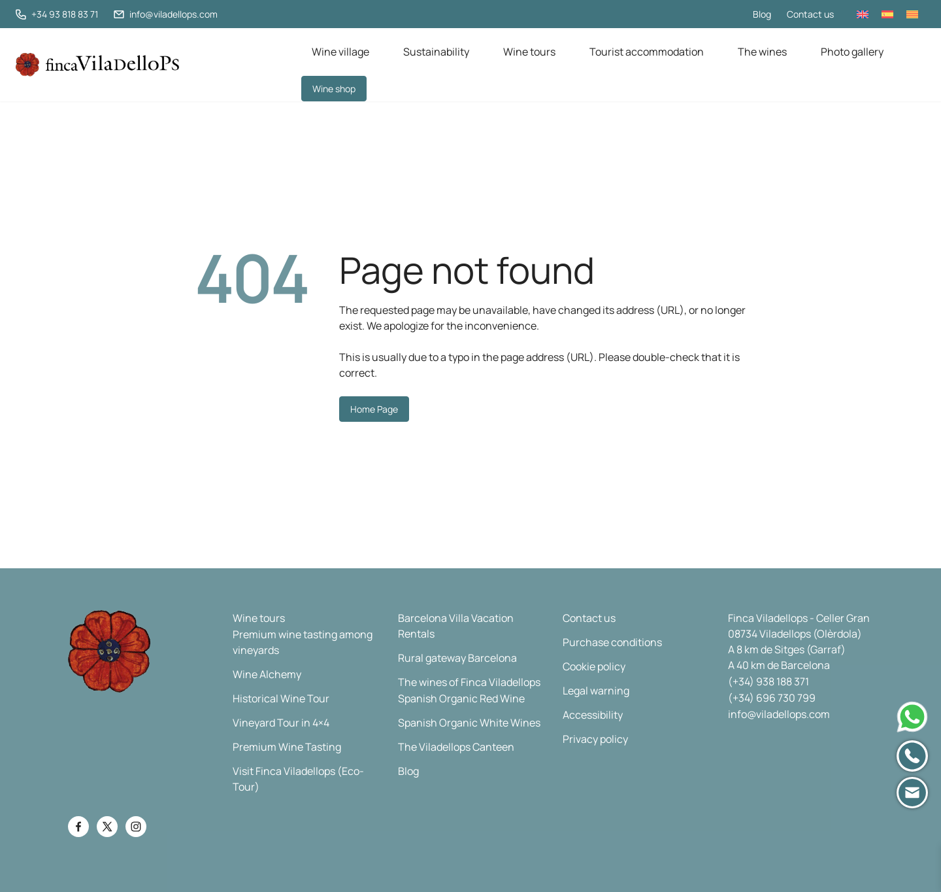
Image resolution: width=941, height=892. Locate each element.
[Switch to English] (862, 14)
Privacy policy (595, 739)
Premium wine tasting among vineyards (302, 642)
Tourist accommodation (646, 51)
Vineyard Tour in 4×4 (281, 722)
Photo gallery (852, 51)
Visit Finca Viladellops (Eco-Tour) (298, 779)
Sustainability (436, 51)
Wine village (340, 51)
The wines (762, 51)
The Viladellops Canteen (456, 747)
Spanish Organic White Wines (469, 722)
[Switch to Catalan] (912, 14)
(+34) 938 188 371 (768, 681)
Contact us (810, 14)
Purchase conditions (612, 642)
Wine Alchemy (267, 674)
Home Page (374, 409)
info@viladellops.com (779, 714)
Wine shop (333, 88)
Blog (762, 14)
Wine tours (529, 51)
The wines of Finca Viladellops (469, 682)
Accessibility (593, 715)
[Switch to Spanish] (887, 14)
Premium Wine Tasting (287, 747)
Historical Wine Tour (281, 698)
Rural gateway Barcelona (457, 658)
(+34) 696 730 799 (772, 698)
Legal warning (596, 690)
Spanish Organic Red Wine (461, 698)
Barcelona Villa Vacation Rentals (456, 626)
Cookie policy (594, 666)
